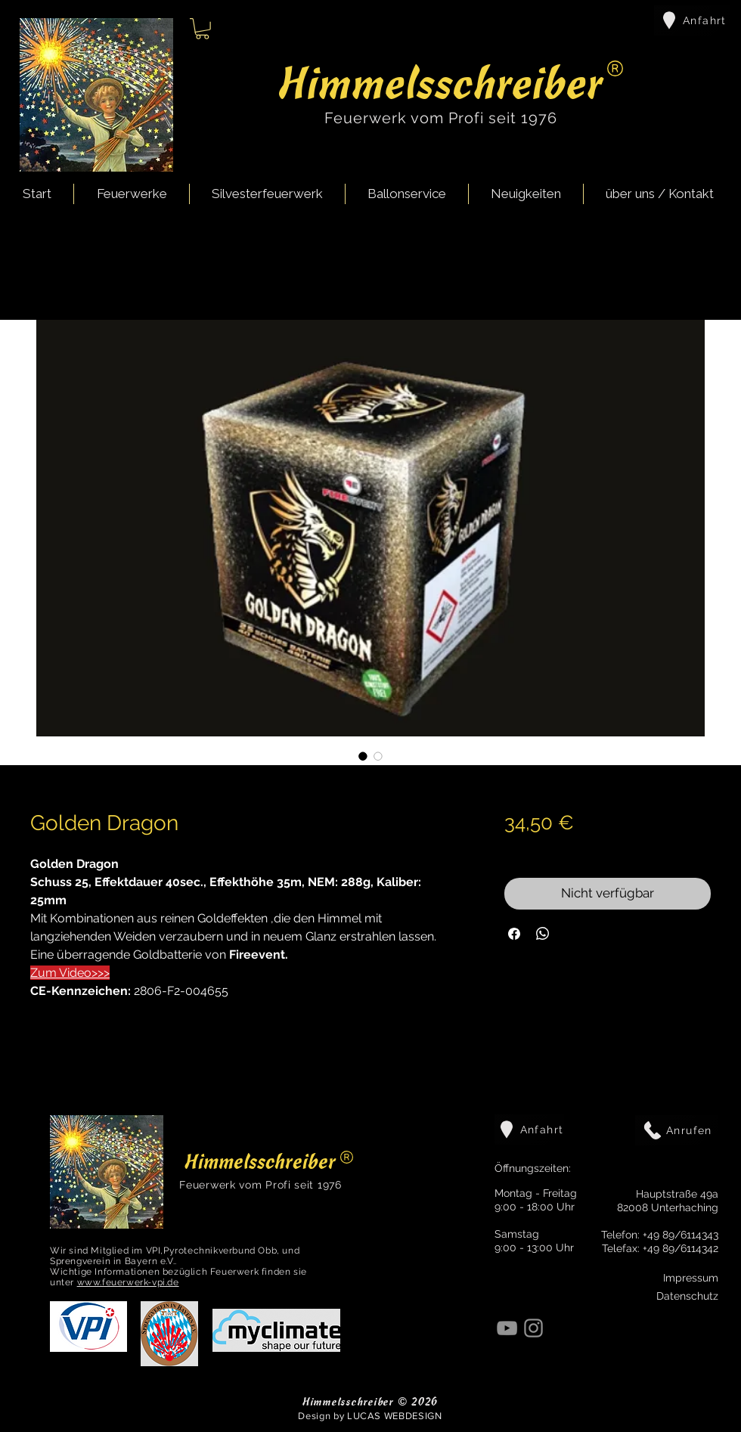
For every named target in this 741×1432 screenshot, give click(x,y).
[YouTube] (507, 1328)
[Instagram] (533, 1328)
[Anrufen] (676, 1130)
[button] (202, 28)
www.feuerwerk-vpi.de (128, 1282)
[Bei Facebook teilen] (514, 934)
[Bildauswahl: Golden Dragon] (362, 756)
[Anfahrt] (692, 20)
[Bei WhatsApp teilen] (543, 934)
